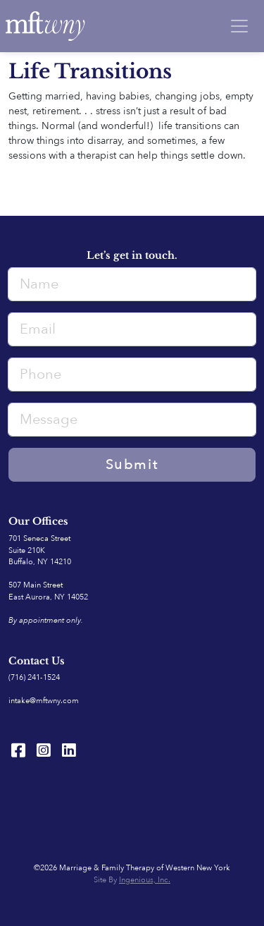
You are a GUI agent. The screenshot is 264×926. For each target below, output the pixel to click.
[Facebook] (18, 750)
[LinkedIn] (69, 750)
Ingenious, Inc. (144, 880)
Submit (132, 464)
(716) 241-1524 (34, 677)
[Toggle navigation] (239, 26)
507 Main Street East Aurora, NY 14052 (48, 591)
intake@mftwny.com (43, 700)
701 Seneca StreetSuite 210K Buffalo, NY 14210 (39, 550)
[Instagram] (44, 750)
